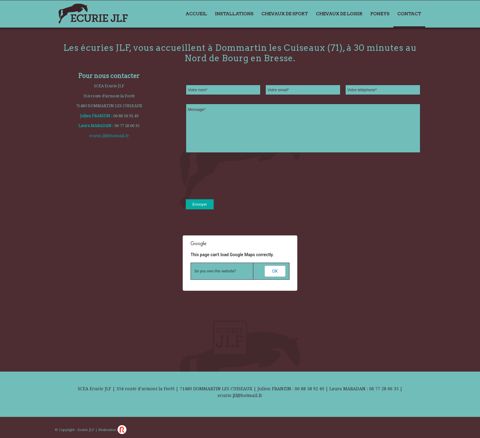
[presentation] (232, 177)
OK (275, 271)
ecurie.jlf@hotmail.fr (109, 135)
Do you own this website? (215, 271)
